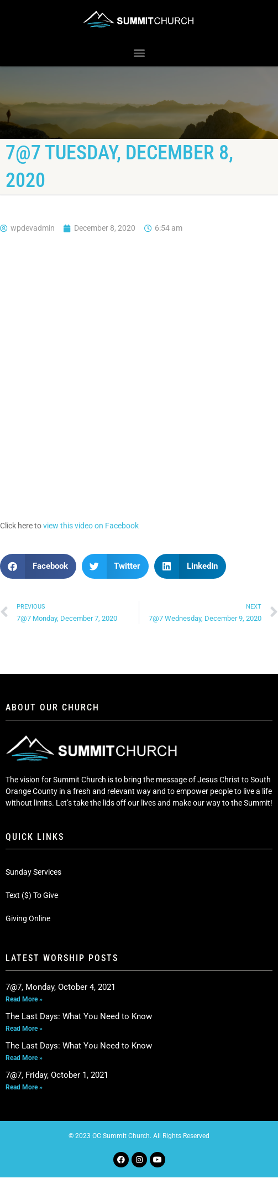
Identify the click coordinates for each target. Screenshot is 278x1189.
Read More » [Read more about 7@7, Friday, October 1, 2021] (24, 1087)
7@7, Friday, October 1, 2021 (57, 1075)
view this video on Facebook (91, 525)
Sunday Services (33, 872)
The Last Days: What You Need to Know (79, 1016)
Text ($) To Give (32, 895)
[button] (139, 53)
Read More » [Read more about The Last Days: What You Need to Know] (24, 1028)
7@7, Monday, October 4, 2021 (61, 987)
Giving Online (28, 918)
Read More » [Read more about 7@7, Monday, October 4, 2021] (24, 999)
